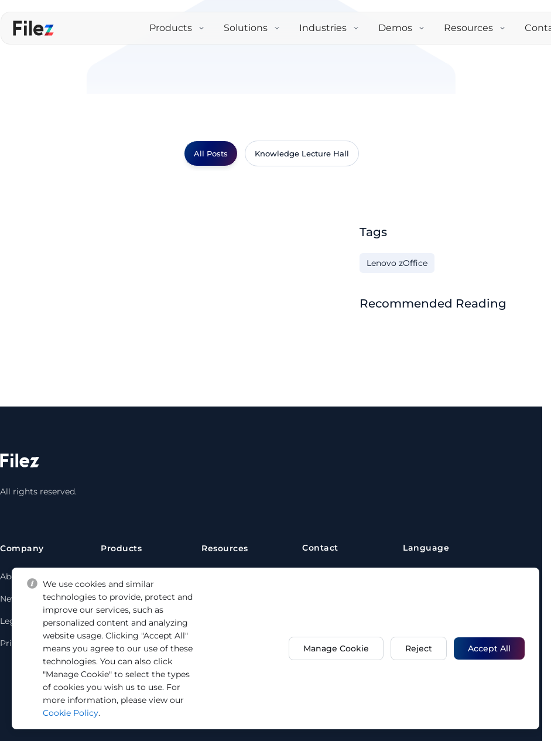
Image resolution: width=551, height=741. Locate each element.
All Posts (211, 153)
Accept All (489, 648)
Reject (416, 648)
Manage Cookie (331, 648)
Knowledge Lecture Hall (302, 153)
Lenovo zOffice (397, 263)
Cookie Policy (87, 713)
